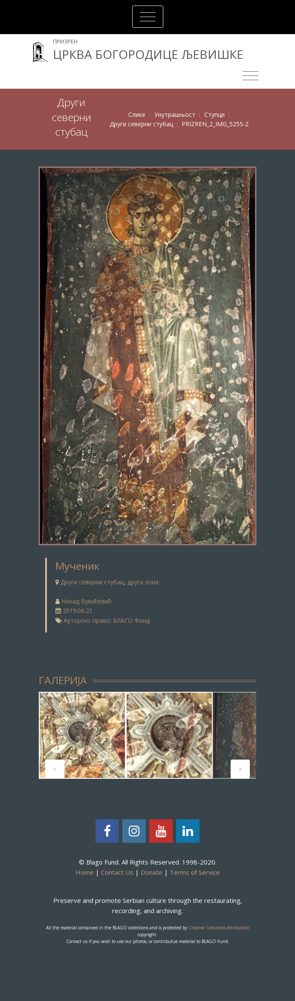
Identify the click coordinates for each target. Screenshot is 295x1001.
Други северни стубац (141, 124)
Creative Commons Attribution (218, 928)
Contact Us (117, 872)
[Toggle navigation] (147, 17)
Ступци (214, 114)
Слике (136, 114)
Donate (151, 872)
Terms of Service (195, 872)
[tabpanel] (82, 735)
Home (84, 872)
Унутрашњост (174, 114)
